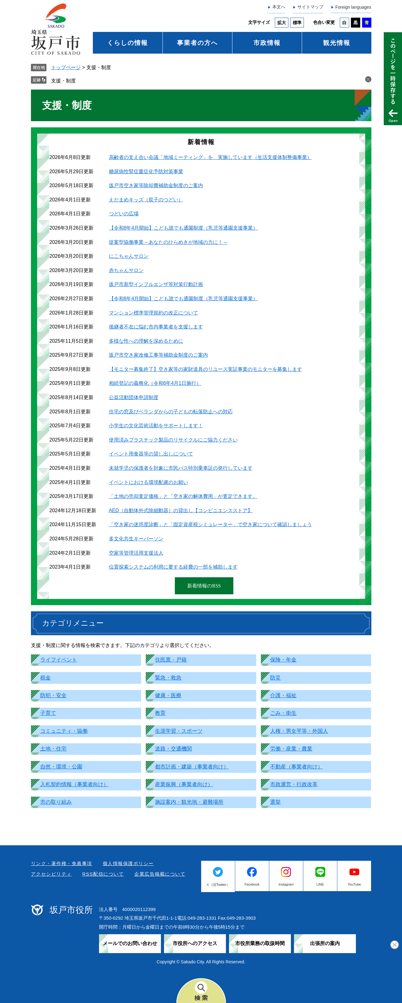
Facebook (251, 884)
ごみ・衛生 (283, 713)
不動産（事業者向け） (296, 767)
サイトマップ (310, 6)
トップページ (66, 67)
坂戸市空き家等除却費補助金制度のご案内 (156, 185)
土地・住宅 (53, 749)
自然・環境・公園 (61, 767)
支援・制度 (63, 80)
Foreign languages (353, 7)
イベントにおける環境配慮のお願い (148, 482)
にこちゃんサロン (129, 256)
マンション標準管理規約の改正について (153, 312)
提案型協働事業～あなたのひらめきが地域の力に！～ (168, 242)
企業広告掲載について (159, 874)
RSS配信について (103, 874)
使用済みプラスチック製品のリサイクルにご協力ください (173, 439)
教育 (160, 713)
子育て (48, 713)
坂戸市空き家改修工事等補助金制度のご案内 (158, 355)
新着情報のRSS (204, 585)
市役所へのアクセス (195, 943)
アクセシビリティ (51, 874)
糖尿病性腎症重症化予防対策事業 (146, 171)
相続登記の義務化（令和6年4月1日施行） (155, 383)
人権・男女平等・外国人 (299, 731)
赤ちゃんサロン (126, 270)
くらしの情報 (127, 42)
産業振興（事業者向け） (184, 784)
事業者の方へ (197, 42)
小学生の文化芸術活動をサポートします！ (156, 425)
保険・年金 (283, 660)
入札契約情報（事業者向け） (74, 784)
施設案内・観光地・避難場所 (189, 802)
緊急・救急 (168, 678)
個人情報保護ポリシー (128, 863)
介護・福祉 (283, 695)
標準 (297, 22)
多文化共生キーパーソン (136, 538)
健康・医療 (168, 695)
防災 (275, 678)
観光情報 (336, 42)
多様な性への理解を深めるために (146, 341)
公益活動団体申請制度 (133, 397)
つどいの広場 (124, 213)
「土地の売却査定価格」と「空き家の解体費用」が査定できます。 (183, 496)
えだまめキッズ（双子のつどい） (146, 199)
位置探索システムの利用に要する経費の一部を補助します (173, 567)
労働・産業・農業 (291, 749)
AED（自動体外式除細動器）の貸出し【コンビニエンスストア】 (181, 510)
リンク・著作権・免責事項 (61, 863)
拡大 (281, 22)
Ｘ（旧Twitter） (218, 884)
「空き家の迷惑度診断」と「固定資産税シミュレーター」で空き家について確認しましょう (210, 524)
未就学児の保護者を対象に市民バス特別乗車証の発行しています (181, 468)
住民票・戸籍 (171, 660)
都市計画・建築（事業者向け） (192, 767)
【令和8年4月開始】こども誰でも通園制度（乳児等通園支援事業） (183, 228)
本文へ (278, 6)
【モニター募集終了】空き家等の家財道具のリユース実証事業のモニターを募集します (205, 369)
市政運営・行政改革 (294, 784)
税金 (45, 678)
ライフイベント (58, 660)
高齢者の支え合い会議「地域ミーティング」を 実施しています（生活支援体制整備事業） (210, 157)
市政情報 (267, 42)
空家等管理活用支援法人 (136, 553)
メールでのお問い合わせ (130, 943)
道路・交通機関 (173, 749)
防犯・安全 (53, 695)
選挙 (275, 802)
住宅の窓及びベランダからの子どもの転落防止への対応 (171, 411)
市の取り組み (56, 802)
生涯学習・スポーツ (178, 731)
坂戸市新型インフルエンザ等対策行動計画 (156, 284)
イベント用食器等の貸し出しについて (151, 453)
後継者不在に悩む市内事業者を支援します (156, 326)
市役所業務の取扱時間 (260, 943)
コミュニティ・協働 (64, 731)
